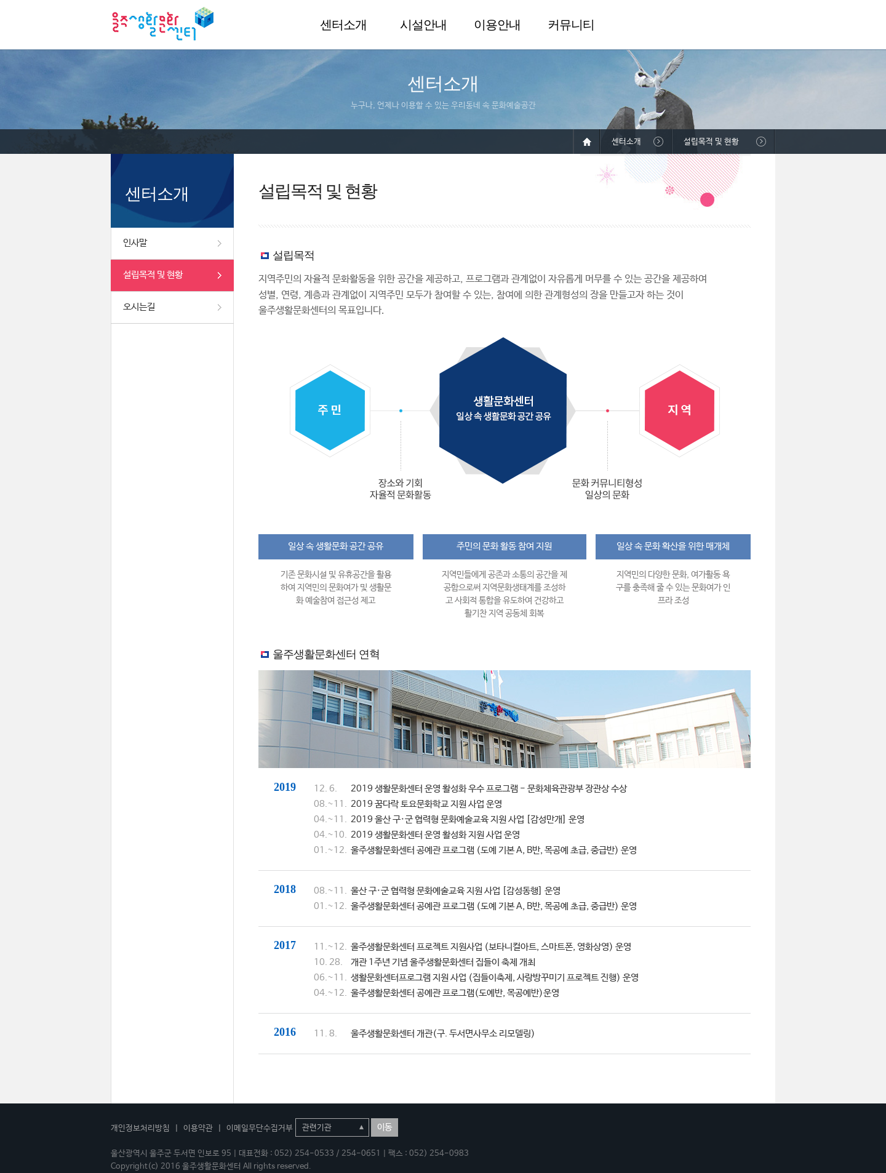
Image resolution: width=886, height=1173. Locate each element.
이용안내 (497, 24)
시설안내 (423, 24)
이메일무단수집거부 (259, 1128)
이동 (384, 1127)
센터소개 (343, 24)
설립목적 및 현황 (153, 275)
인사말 (135, 243)
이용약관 (198, 1128)
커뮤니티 (571, 24)
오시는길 (139, 307)
